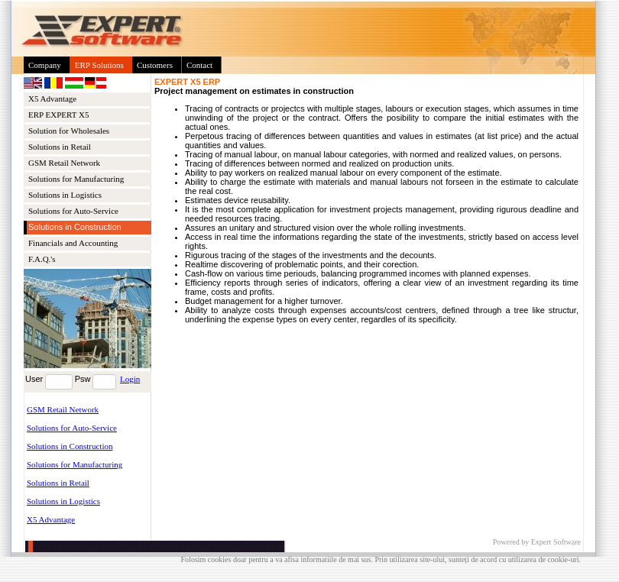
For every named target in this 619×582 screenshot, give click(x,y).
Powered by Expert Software (537, 542)
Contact (199, 65)
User (34, 378)
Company (44, 65)
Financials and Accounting (73, 242)
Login (130, 378)
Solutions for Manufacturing (76, 178)
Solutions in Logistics (65, 194)
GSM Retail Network (64, 162)
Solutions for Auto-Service (73, 210)
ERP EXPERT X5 (58, 114)
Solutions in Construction (69, 446)
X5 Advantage (52, 98)
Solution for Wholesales (68, 130)
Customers (155, 65)
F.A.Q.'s (42, 259)
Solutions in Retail (59, 146)
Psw (83, 378)
